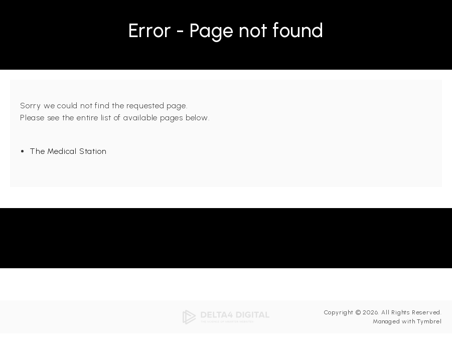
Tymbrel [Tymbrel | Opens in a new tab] (429, 321)
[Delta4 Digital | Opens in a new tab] (226, 316)
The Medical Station (68, 151)
